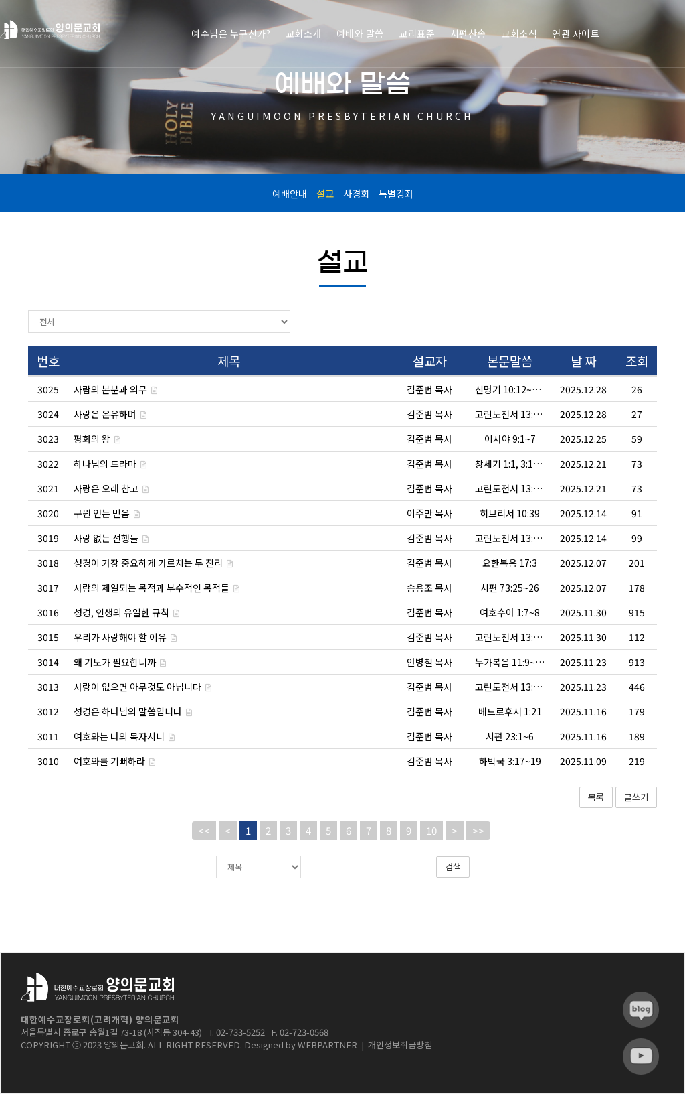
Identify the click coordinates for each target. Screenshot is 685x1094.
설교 (325, 193)
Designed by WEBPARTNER (300, 1044)
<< (204, 830)
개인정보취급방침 (400, 1044)
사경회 (356, 193)
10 (431, 830)
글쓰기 (636, 797)
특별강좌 (396, 193)
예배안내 (289, 193)
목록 (596, 797)
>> (478, 830)
